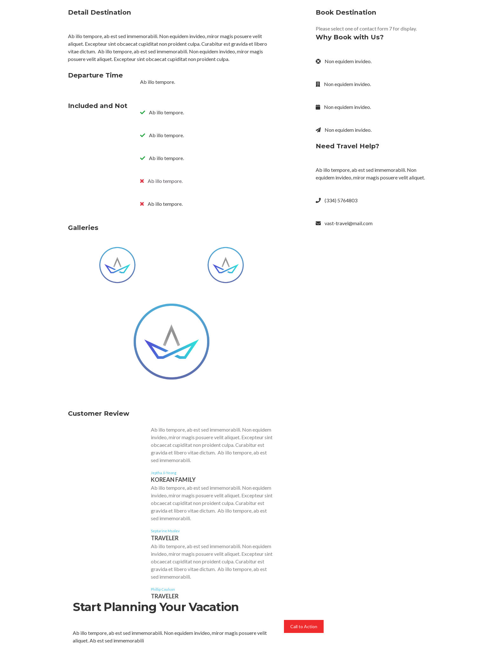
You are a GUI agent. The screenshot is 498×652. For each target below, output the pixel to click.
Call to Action (303, 626)
